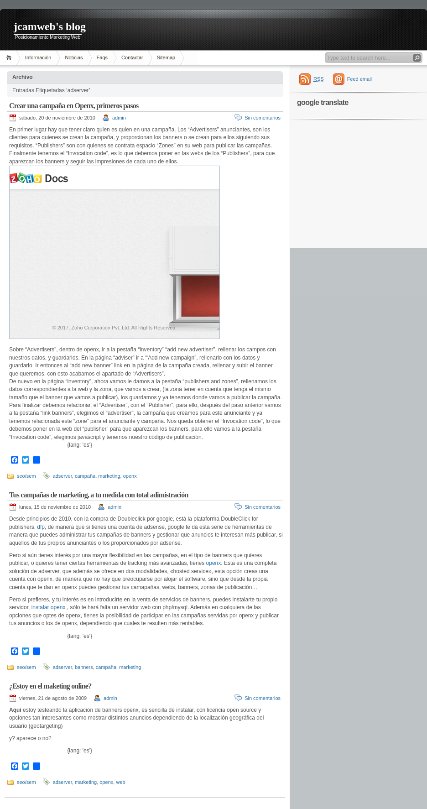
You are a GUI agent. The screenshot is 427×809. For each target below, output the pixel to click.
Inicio (10, 58)
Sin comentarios (263, 117)
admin (119, 117)
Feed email (359, 79)
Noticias (74, 57)
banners (84, 667)
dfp (40, 527)
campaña (85, 476)
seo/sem (26, 476)
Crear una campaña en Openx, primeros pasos (73, 106)
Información (38, 57)
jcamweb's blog (50, 26)
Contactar (132, 57)
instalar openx (48, 607)
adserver (62, 476)
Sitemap (166, 57)
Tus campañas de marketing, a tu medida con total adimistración (98, 495)
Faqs (102, 57)
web (120, 782)
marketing (109, 476)
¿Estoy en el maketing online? (50, 686)
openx (130, 476)
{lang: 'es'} (79, 445)
